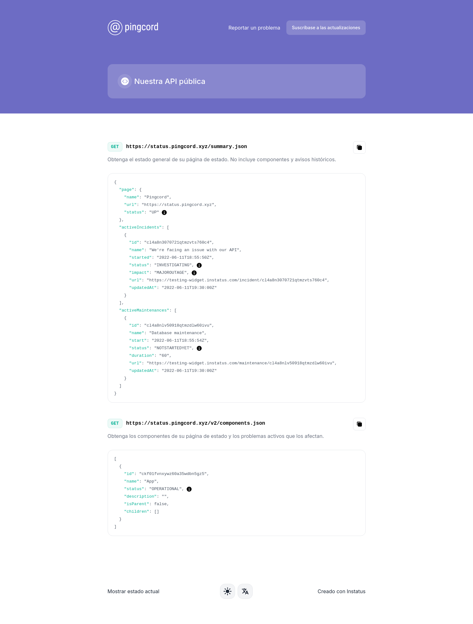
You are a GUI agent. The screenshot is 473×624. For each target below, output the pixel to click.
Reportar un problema (254, 28)
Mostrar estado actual (134, 591)
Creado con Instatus (341, 591)
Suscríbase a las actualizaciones (326, 27)
